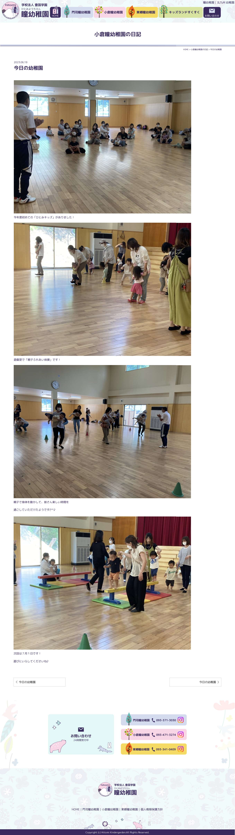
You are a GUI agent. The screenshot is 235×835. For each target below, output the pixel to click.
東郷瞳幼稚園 (145, 12)
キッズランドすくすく (184, 12)
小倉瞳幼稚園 (113, 12)
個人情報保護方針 (152, 809)
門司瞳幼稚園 (81, 12)
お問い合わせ (212, 15)
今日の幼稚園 (27, 682)
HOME (55, 15)
